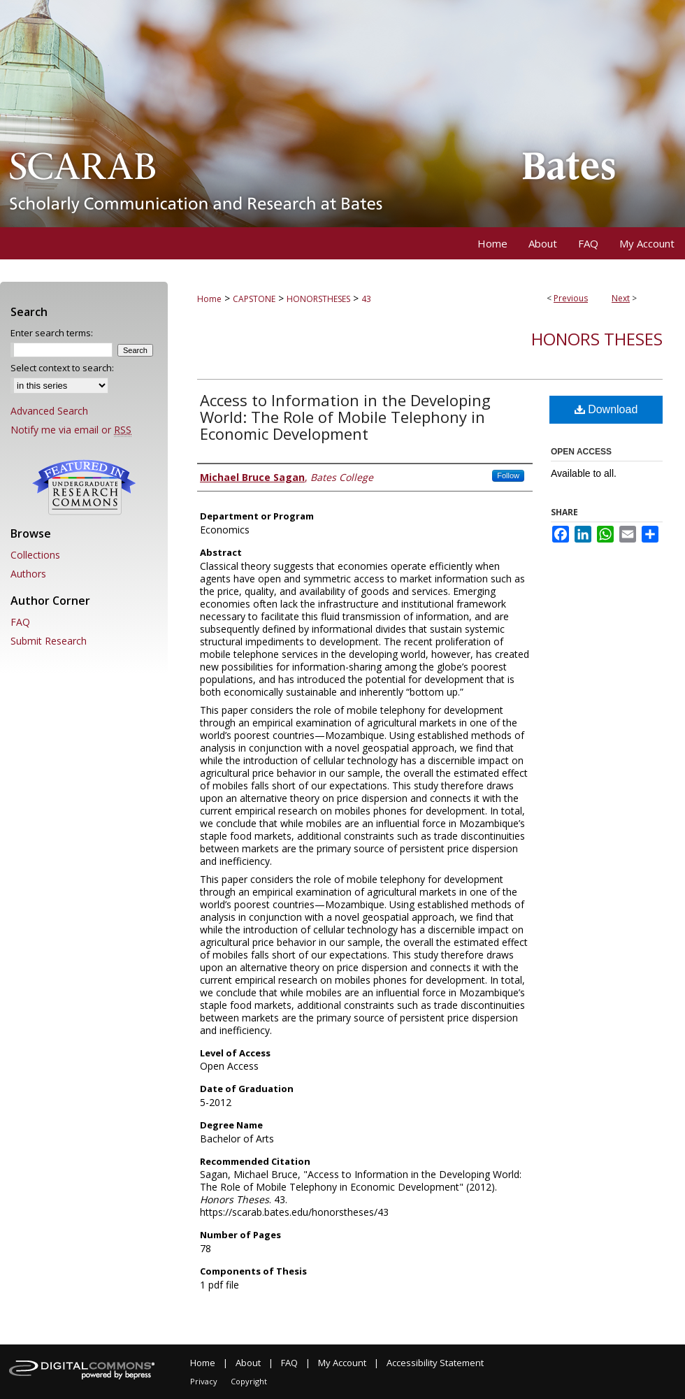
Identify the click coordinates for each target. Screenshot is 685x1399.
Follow (508, 475)
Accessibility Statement (435, 1362)
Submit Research (48, 640)
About (248, 1362)
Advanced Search (49, 410)
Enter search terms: (51, 333)
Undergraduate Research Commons (84, 487)
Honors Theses (597, 338)
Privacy (203, 1381)
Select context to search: (62, 367)
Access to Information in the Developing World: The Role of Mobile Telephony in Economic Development (345, 416)
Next (621, 298)
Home (209, 299)
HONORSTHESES (318, 299)
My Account (342, 1362)
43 (366, 299)
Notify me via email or (70, 429)
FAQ (20, 622)
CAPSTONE (254, 299)
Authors (28, 573)
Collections (35, 554)
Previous (571, 298)
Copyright (249, 1381)
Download (606, 409)
